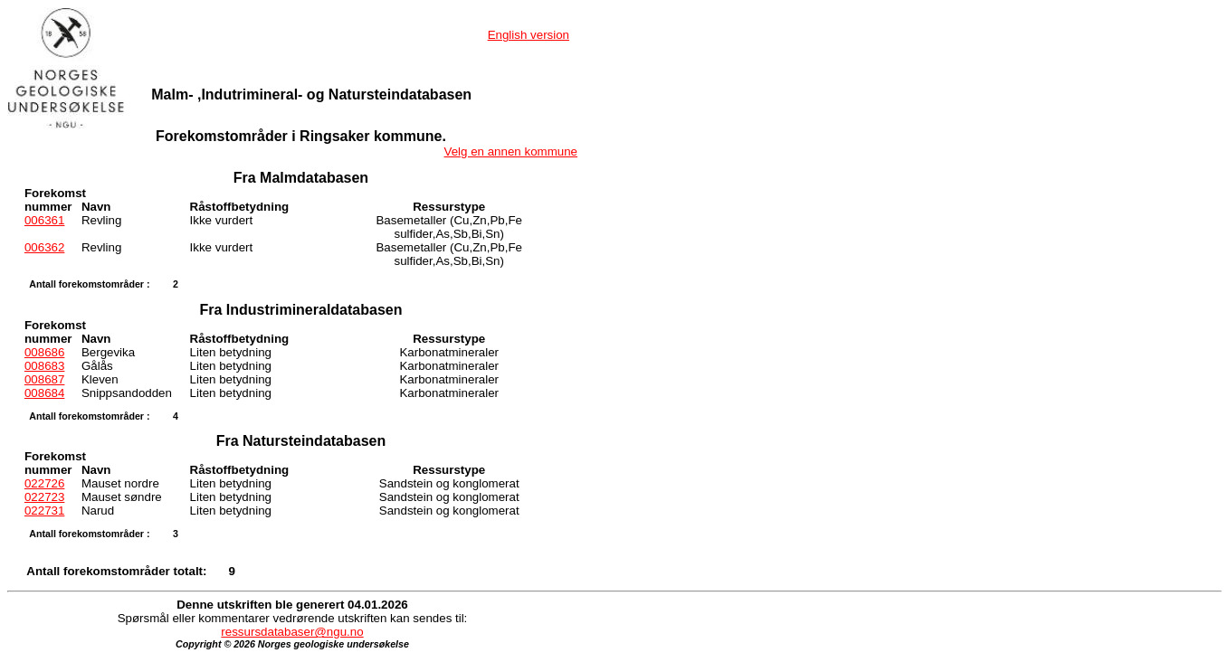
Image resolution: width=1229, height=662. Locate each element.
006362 (44, 247)
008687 (44, 379)
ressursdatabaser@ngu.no (292, 631)
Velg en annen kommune (510, 151)
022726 (44, 483)
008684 (44, 393)
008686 (44, 352)
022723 (44, 497)
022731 (44, 510)
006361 (44, 220)
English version (528, 35)
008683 (44, 366)
